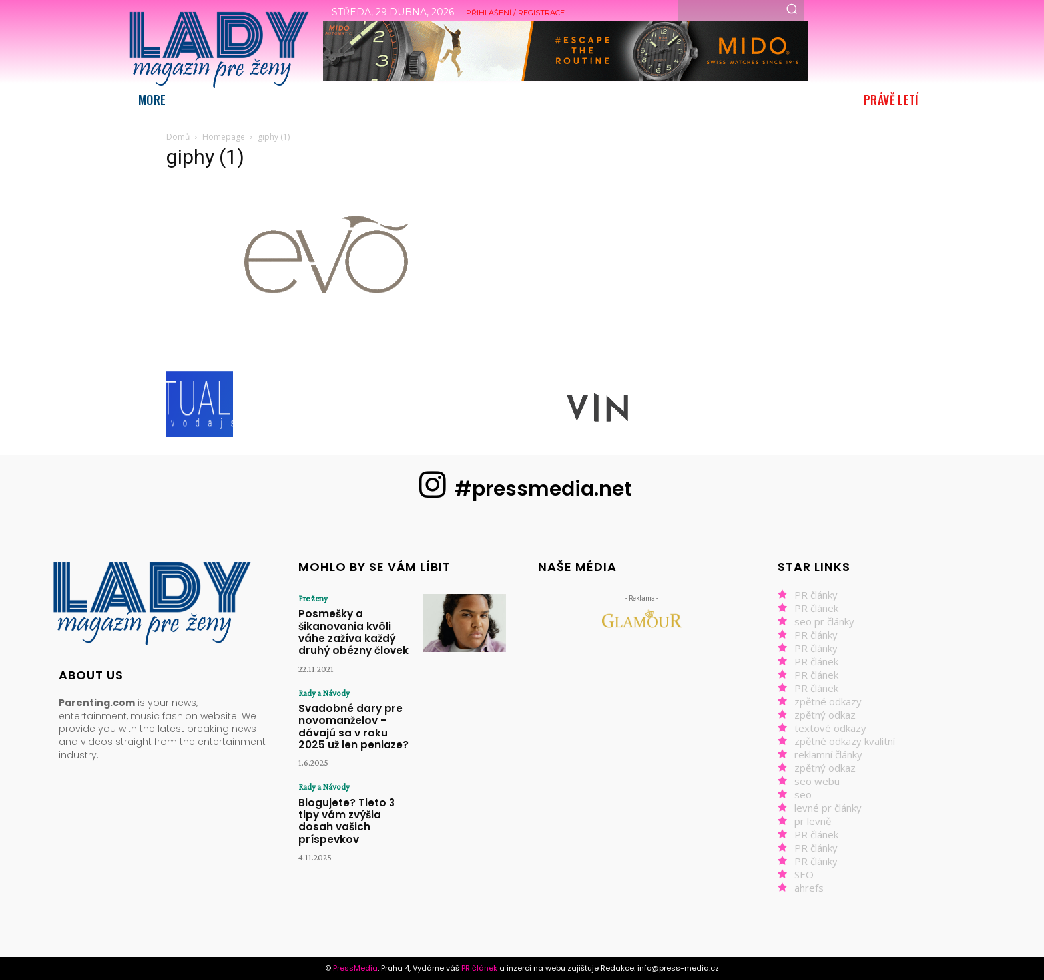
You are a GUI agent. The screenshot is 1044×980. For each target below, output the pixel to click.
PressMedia (355, 968)
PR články (816, 594)
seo (803, 794)
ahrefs (809, 887)
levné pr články (828, 807)
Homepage (223, 136)
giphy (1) (205, 156)
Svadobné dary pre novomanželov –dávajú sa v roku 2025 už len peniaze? (353, 704)
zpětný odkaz (825, 714)
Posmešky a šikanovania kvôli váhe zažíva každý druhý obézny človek (355, 622)
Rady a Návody (322, 674)
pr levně (812, 821)
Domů (178, 136)
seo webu (817, 781)
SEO (804, 874)
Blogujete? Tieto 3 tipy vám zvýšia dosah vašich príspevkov (356, 784)
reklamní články (828, 754)
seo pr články (824, 621)
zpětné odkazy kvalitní (844, 741)
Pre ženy (311, 598)
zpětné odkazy (828, 701)
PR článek (816, 608)
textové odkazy (830, 728)
